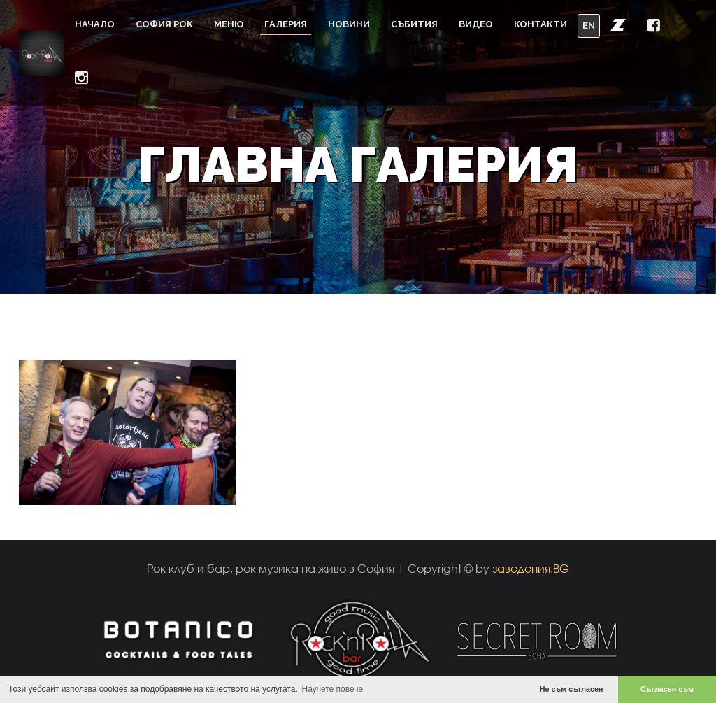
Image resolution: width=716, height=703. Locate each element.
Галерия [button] (285, 24)
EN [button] (588, 25)
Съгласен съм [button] (667, 689)
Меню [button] (228, 24)
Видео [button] (476, 24)
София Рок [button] (164, 24)
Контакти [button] (540, 24)
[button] (618, 24)
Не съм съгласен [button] (571, 689)
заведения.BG (530, 568)
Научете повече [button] (333, 689)
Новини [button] (349, 24)
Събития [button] (414, 24)
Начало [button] (95, 24)
